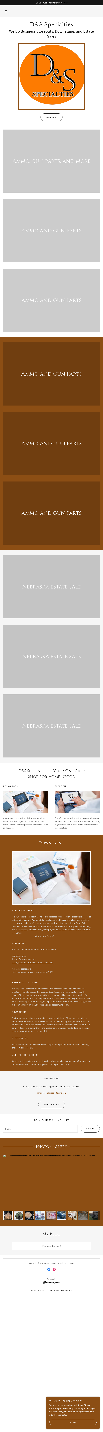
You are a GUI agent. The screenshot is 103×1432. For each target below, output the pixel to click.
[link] (51, 25)
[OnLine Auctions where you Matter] (51, 2)
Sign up (87, 1129)
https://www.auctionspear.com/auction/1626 (32, 972)
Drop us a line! (48, 1104)
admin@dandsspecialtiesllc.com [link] (51, 1092)
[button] (6, 11)
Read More (49, 117)
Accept (62, 1422)
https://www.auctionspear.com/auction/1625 (32, 962)
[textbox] (40, 1129)
